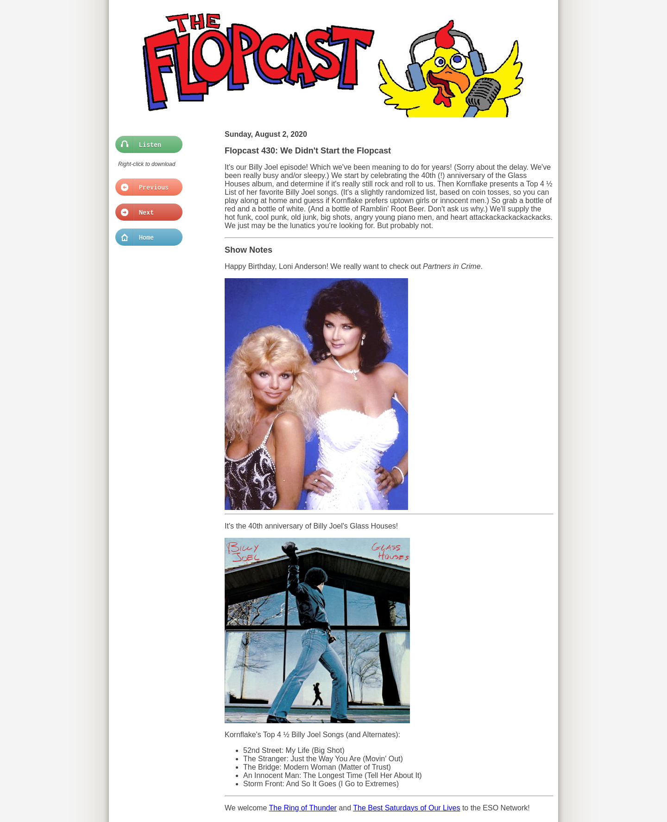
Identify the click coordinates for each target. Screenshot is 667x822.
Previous (146, 187)
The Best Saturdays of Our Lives (406, 808)
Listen (146, 144)
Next (146, 212)
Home (146, 237)
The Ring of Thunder (302, 808)
